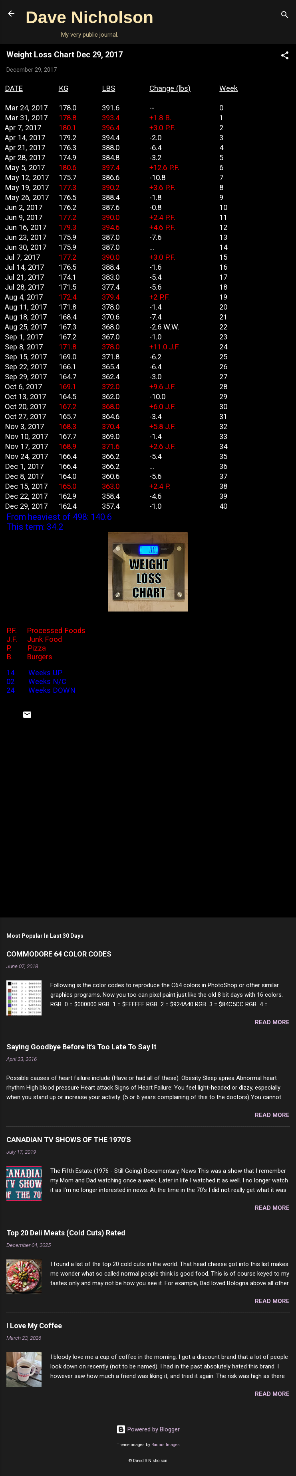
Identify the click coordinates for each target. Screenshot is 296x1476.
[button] (285, 57)
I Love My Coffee (34, 1325)
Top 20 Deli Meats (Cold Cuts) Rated (65, 1233)
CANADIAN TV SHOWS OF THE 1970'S (68, 1139)
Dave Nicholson (89, 17)
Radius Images (165, 1444)
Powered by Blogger (148, 1429)
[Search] (285, 16)
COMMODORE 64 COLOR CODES (58, 954)
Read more (272, 1022)
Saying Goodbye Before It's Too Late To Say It (81, 1047)
